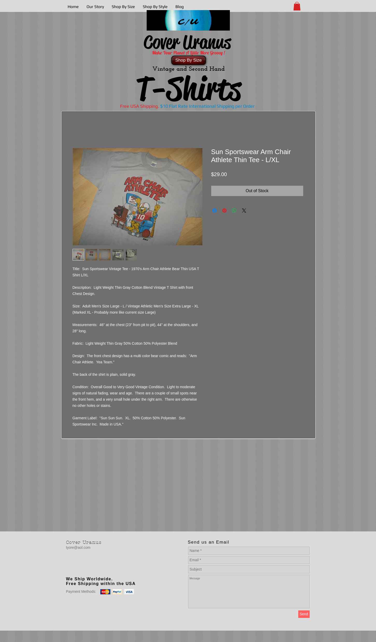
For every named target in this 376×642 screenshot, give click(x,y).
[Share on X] (244, 210)
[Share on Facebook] (214, 210)
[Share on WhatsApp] (234, 210)
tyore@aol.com (78, 547)
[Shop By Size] (188, 60)
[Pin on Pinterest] (224, 210)
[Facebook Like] (98, 568)
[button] (297, 6)
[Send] (304, 614)
